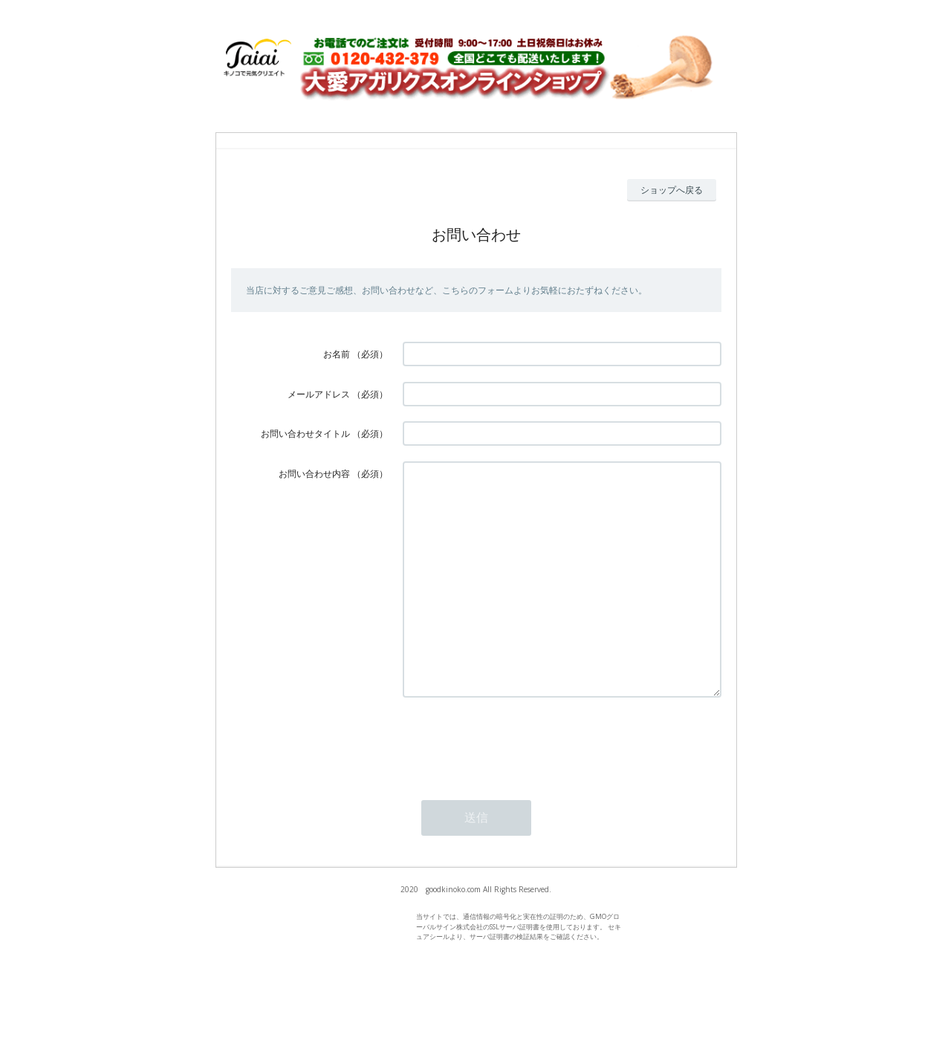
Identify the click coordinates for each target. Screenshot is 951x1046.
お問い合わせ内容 (314, 473)
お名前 (336, 354)
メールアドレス (319, 394)
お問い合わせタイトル (305, 433)
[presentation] (516, 786)
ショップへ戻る (671, 189)
